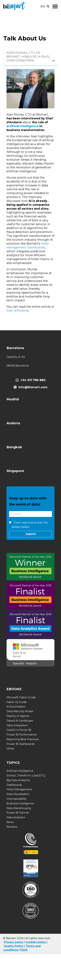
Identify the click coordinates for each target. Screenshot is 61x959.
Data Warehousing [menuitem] (19, 808)
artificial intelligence (23, 126)
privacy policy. (21, 526)
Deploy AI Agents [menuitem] (18, 716)
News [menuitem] (10, 822)
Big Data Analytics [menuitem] (18, 780)
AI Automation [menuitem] (16, 706)
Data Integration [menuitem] (17, 725)
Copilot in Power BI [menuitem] (19, 729)
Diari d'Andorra (17, 310)
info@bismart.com (32, 387)
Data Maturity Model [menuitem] (20, 711)
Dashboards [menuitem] (14, 784)
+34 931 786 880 (33, 380)
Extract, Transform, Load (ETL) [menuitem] (26, 775)
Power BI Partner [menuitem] (18, 812)
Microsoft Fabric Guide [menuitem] (21, 697)
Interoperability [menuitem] (17, 798)
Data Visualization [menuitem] (18, 794)
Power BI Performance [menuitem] (22, 734)
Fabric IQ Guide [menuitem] (17, 702)
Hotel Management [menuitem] (19, 789)
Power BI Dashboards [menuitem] (21, 743)
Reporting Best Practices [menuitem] (23, 739)
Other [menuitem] (10, 748)
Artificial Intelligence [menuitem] (20, 770)
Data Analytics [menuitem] (16, 817)
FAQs (24, 949)
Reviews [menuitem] (12, 826)
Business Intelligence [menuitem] (20, 803)
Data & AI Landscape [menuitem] (20, 720)
